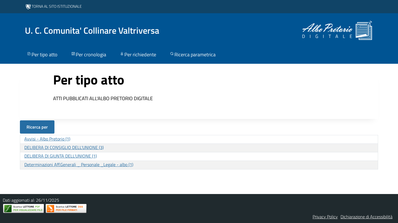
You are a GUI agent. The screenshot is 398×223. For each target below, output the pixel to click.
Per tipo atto (42, 54)
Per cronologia (88, 54)
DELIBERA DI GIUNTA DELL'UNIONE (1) (60, 156)
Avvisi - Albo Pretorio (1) (47, 139)
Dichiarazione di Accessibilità (366, 216)
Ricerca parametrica (192, 54)
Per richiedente (137, 54)
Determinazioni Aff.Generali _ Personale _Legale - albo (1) (78, 164)
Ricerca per (37, 127)
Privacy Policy (325, 216)
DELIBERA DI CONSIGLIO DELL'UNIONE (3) (64, 147)
